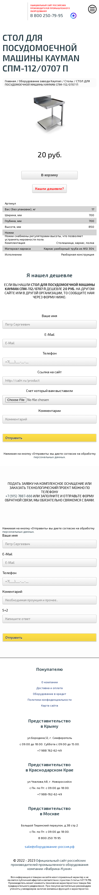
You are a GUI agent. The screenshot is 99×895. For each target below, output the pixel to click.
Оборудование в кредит (49, 693)
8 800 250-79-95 (46, 15)
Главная (10, 81)
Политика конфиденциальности (50, 699)
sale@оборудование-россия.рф (50, 846)
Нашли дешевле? (49, 188)
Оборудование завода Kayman (40, 81)
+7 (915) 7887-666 (18, 496)
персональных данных (49, 457)
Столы (68, 81)
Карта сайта (49, 705)
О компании (49, 682)
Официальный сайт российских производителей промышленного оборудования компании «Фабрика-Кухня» (49, 864)
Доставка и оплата (49, 688)
